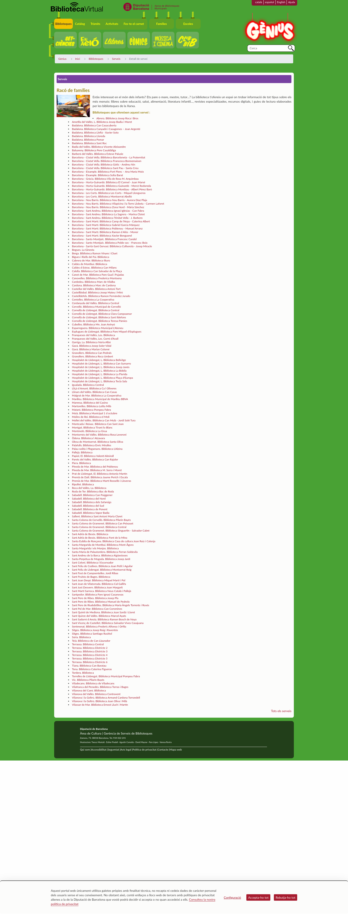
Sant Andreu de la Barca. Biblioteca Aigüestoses (100, 555)
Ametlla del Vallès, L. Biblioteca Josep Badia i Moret (102, 121)
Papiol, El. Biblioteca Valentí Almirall (93, 456)
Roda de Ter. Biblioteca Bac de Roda (93, 491)
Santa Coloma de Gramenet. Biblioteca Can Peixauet (102, 523)
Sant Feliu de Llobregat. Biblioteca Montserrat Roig (101, 569)
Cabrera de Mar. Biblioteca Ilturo (91, 260)
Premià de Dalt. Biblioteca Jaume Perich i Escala (100, 477)
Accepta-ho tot (258, 897)
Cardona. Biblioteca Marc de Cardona (94, 285)
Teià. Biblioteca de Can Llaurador (91, 640)
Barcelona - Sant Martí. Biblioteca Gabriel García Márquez (106, 225)
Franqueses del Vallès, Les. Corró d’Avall (95, 338)
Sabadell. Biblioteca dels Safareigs (91, 502)
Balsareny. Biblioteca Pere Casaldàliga (94, 150)
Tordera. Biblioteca (83, 672)
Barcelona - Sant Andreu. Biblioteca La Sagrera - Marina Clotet (108, 214)
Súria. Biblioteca (81, 637)
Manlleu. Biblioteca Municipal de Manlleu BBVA (100, 399)
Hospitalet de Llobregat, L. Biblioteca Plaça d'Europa (102, 377)
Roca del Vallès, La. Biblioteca (89, 488)
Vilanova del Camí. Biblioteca (89, 690)
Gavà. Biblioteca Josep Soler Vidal (91, 345)
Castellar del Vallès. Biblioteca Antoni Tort (96, 289)
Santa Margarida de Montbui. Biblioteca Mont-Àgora (102, 544)
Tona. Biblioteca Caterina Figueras (92, 669)
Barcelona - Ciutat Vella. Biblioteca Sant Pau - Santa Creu (105, 168)
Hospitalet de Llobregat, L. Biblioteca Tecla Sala (99, 381)
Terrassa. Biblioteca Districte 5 (89, 658)
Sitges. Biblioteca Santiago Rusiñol (92, 633)
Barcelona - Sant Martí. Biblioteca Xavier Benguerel (102, 235)
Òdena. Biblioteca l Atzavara (88, 438)
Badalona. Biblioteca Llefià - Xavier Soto (95, 132)
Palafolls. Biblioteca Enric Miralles (91, 445)
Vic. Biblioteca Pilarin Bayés (88, 679)
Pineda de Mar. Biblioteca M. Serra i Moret (97, 470)
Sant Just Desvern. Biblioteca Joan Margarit (97, 587)
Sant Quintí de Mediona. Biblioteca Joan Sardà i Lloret (103, 612)
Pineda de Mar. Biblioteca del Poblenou (95, 466)
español (269, 2)
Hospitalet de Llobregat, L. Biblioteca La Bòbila (99, 370)
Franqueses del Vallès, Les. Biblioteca (93, 335)
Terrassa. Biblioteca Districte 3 (89, 651)
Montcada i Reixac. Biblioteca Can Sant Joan (98, 424)
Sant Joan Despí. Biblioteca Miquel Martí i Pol (98, 580)
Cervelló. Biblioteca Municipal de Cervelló (96, 306)
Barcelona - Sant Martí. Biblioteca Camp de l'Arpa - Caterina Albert (111, 221)
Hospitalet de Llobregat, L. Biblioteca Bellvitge (99, 360)
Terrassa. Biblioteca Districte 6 (89, 662)
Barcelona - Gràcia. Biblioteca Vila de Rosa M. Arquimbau (105, 178)
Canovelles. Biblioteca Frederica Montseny (97, 278)
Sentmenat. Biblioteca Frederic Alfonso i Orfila (99, 626)
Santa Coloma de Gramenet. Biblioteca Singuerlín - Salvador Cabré (111, 530)
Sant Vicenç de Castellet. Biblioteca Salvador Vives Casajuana (108, 623)
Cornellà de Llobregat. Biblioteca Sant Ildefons (99, 317)
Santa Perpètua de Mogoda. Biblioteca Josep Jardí (101, 559)
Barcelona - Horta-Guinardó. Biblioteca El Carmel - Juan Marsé (108, 182)
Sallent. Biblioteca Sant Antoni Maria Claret (97, 516)
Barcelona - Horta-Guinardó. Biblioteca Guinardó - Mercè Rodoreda (111, 185)
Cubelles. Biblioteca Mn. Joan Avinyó (93, 324)
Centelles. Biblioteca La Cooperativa (93, 299)
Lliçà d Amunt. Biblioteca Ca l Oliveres (94, 388)
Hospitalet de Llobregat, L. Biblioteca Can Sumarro (101, 363)
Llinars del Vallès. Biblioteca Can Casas (94, 392)
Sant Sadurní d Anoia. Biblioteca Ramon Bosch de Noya (104, 619)
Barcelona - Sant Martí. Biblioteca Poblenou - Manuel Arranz (107, 228)
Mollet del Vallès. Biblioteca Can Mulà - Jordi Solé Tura (103, 420)
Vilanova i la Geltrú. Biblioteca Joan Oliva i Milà (99, 701)
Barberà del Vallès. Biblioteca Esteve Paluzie (97, 153)
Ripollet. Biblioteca (83, 484)
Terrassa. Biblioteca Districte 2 (89, 647)
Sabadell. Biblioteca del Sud (88, 505)
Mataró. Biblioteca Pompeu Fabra (91, 409)
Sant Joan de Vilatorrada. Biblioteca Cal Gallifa (99, 583)
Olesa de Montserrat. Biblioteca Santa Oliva (97, 441)
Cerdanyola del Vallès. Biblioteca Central (95, 303)
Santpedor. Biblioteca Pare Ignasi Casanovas (97, 594)
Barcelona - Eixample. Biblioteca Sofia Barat (97, 175)
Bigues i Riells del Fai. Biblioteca (90, 257)
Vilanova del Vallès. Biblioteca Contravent (96, 694)
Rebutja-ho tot (285, 897)
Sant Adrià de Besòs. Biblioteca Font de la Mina (99, 537)
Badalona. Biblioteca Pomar (88, 139)
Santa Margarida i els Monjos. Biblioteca (95, 548)
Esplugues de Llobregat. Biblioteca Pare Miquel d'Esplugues (106, 331)
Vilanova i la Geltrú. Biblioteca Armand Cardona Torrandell (106, 697)
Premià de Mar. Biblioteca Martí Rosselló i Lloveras (101, 480)
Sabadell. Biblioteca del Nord (88, 498)
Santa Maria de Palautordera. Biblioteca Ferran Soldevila (105, 552)
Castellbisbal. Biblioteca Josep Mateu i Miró (97, 292)
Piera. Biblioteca (81, 463)
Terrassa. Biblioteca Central (88, 644)
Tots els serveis (281, 711)
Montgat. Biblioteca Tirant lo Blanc (92, 427)
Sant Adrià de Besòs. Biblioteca (90, 534)
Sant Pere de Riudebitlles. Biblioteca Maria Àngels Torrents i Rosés (110, 605)
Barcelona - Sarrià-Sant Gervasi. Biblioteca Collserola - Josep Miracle (112, 246)
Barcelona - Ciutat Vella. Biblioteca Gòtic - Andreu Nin (103, 164)
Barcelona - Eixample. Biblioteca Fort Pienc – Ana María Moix (108, 171)
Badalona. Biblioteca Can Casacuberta (94, 125)
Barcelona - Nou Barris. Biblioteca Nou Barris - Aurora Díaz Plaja (109, 200)
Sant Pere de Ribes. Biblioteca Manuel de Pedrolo (101, 601)
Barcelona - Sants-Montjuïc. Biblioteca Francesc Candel (104, 239)
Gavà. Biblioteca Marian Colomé (90, 349)
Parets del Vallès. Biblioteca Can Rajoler (95, 459)
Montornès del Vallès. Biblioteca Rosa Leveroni (99, 434)
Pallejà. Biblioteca (82, 452)
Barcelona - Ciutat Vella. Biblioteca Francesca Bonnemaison (106, 161)
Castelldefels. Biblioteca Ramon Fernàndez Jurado (101, 296)
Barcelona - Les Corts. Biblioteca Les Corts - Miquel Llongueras (108, 193)
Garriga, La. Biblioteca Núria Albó (91, 342)
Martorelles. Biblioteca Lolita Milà (91, 406)
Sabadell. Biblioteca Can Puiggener (92, 495)
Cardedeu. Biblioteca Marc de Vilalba (93, 281)
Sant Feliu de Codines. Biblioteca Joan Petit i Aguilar (102, 566)
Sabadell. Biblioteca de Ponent (89, 509)
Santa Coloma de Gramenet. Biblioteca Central (99, 527)
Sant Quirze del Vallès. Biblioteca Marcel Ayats (99, 615)
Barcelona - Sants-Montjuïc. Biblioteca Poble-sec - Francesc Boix (109, 242)
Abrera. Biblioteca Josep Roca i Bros (117, 118)
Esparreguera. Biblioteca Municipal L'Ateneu (97, 328)
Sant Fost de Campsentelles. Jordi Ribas (95, 573)
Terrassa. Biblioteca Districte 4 (89, 655)
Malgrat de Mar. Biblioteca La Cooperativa (96, 395)
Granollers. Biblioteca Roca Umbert (92, 356)
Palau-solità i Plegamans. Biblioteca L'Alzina (97, 448)
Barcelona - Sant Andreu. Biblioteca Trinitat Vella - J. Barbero (107, 217)
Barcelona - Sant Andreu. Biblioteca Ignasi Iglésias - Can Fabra (108, 210)
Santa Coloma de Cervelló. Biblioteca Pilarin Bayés (101, 520)
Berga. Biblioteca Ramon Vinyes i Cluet (94, 253)
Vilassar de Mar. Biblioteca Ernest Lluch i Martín (100, 704)
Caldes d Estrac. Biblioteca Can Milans (94, 267)
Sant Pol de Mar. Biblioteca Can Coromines (97, 608)
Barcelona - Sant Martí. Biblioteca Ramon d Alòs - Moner (105, 232)
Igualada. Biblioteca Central (88, 384)
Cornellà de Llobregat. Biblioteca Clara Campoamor (102, 313)
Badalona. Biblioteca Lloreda (88, 136)
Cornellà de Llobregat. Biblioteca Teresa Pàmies (99, 321)
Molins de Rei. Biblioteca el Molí (90, 416)
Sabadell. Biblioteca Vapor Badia (90, 512)
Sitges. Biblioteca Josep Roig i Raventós (95, 630)
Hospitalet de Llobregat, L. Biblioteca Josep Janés (100, 367)
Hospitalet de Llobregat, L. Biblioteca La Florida (99, 374)
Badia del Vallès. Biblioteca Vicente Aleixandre (99, 146)
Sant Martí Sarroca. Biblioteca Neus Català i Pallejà (101, 591)
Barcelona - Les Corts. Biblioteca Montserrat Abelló (102, 196)
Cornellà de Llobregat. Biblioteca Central (95, 310)
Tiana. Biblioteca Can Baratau (89, 665)
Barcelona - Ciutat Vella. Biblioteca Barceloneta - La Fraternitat (108, 157)
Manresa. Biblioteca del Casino (90, 402)
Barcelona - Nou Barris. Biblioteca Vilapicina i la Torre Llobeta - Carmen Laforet (118, 203)
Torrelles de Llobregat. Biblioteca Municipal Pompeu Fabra (106, 676)
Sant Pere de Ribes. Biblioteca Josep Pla (95, 598)
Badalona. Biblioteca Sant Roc (89, 143)
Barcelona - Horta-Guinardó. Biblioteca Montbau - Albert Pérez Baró (112, 189)
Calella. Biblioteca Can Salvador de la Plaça (97, 271)
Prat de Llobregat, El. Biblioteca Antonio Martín (99, 473)
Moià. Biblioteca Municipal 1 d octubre (94, 413)
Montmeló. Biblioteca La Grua (89, 431)
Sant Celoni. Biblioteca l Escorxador (92, 562)
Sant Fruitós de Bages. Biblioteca (91, 576)
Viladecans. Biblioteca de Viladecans (93, 683)
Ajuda (291, 2)
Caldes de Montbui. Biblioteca (89, 264)
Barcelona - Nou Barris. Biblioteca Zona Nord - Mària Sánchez (108, 207)
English (281, 2)
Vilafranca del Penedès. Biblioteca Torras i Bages (100, 687)
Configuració (232, 897)
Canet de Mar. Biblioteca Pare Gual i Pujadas (98, 274)
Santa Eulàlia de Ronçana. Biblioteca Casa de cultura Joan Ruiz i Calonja (113, 541)
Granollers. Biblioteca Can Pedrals (91, 352)
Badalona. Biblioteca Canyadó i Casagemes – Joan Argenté (106, 129)
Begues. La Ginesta (83, 249)
